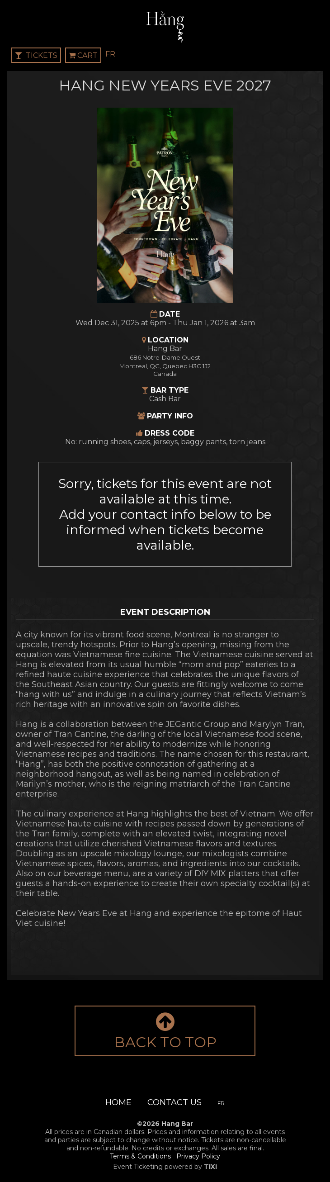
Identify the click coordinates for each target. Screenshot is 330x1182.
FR (110, 54)
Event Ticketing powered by (165, 1167)
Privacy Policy (198, 1156)
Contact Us (174, 1102)
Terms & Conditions (140, 1156)
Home (118, 1102)
